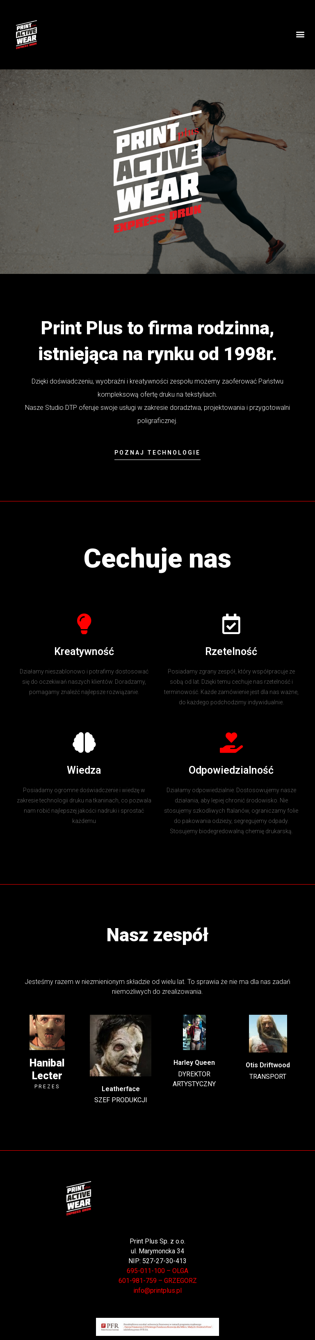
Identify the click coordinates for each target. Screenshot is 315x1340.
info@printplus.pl (157, 1290)
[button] (300, 34)
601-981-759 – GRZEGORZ (158, 1281)
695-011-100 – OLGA (157, 1271)
